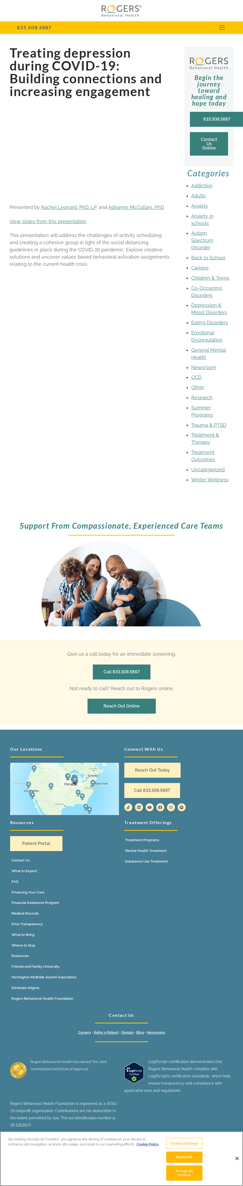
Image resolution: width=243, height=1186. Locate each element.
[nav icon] (222, 27)
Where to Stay (23, 945)
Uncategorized (208, 469)
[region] (121, 1158)
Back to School (208, 257)
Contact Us (20, 860)
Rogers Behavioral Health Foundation (42, 999)
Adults (198, 196)
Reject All (184, 1157)
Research (202, 397)
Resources (20, 956)
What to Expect (24, 871)
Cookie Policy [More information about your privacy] (148, 1144)
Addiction (202, 185)
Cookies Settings (184, 1143)
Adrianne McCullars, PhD (136, 207)
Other (197, 387)
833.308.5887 (34, 27)
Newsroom (203, 367)
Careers (200, 268)
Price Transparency (27, 924)
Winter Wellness (210, 480)
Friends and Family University (35, 966)
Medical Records (25, 913)
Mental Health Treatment (146, 851)
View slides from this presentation (48, 221)
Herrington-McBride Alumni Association (44, 977)
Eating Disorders (209, 322)
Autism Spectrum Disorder (202, 240)
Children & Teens (210, 278)
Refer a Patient (106, 1032)
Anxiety (199, 206)
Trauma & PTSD (208, 425)
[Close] (237, 1158)
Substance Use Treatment (146, 861)
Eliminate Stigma (25, 988)
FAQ (14, 882)
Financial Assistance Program (35, 903)
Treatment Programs (142, 840)
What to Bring (22, 935)
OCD (196, 377)
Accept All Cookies (184, 1173)
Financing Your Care (28, 892)
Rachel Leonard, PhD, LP (68, 207)
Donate (127, 1032)
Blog (140, 1032)
